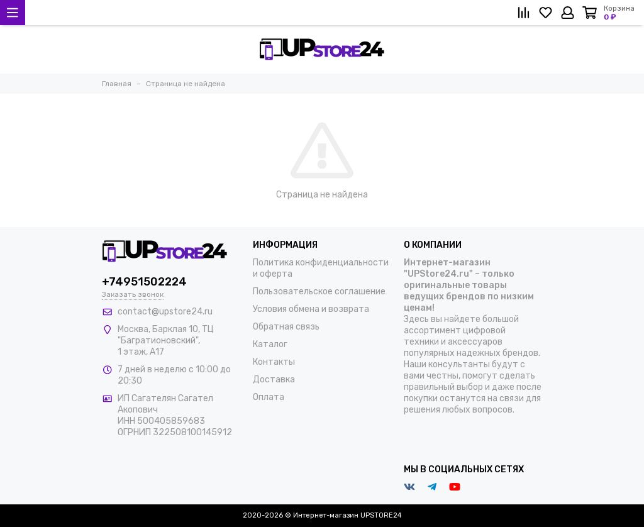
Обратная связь (286, 326)
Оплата (268, 397)
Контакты (274, 362)
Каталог (270, 344)
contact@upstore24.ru (165, 311)
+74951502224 (144, 282)
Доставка (274, 379)
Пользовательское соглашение (319, 291)
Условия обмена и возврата (311, 309)
